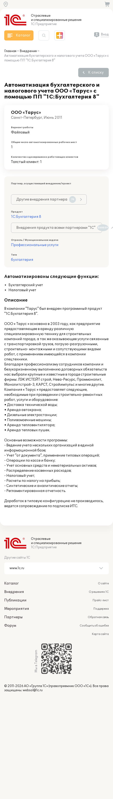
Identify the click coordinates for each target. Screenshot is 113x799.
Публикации (15, 600)
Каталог (11, 583)
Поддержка (101, 608)
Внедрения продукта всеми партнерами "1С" (59, 227)
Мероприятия (16, 609)
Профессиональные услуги (35, 245)
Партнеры (13, 617)
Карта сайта (100, 634)
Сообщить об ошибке (94, 625)
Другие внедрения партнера (46, 199)
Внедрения (28, 51)
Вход (105, 34)
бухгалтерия (22, 260)
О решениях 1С (99, 592)
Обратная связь (98, 617)
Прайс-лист (100, 600)
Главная (10, 51)
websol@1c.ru (33, 690)
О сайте (103, 583)
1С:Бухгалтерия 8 (26, 217)
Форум (10, 626)
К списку (96, 72)
